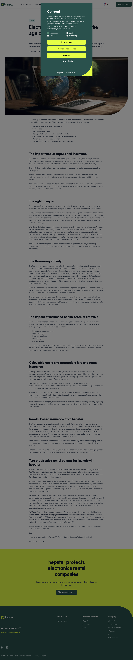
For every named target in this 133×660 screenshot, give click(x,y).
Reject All (66, 55)
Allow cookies (66, 42)
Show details (66, 61)
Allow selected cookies (66, 49)
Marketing (73, 36)
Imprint (60, 73)
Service (53, 36)
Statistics (72, 33)
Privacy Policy (70, 73)
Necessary (54, 33)
